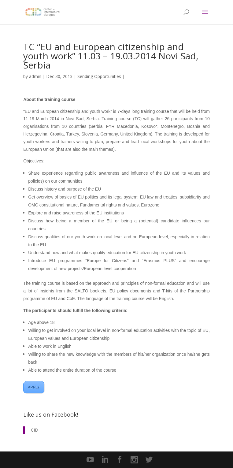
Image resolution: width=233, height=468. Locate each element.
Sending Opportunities (99, 76)
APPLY (34, 387)
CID (34, 430)
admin (35, 76)
